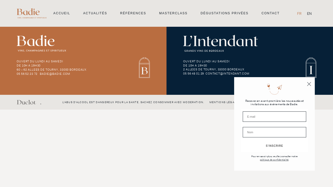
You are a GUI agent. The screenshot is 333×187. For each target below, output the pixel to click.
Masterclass (173, 13)
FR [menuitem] (299, 13)
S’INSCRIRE (274, 145)
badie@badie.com (55, 74)
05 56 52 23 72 (27, 74)
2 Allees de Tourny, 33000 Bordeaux (213, 69)
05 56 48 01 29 (193, 73)
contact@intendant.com (227, 73)
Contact (270, 13)
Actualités (95, 13)
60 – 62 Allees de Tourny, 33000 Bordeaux (51, 69)
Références (133, 13)
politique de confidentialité (274, 159)
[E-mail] (274, 116)
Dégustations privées (224, 13)
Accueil (61, 13)
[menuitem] (299, 13)
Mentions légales (224, 102)
